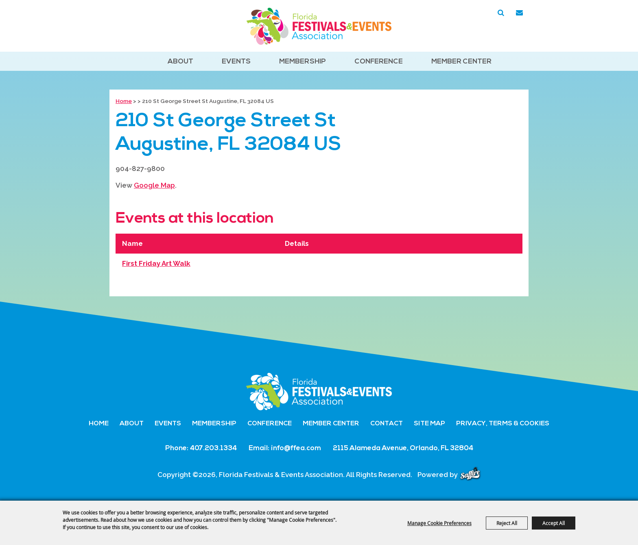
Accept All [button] (553, 523)
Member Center (461, 61)
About (180, 61)
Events (236, 61)
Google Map (154, 185)
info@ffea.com (296, 448)
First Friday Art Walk (156, 263)
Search (501, 13)
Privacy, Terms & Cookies (502, 423)
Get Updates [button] (519, 13)
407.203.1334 (213, 448)
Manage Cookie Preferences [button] (439, 523)
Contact (386, 423)
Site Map (429, 423)
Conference (378, 61)
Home (124, 101)
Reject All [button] (506, 523)
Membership (302, 61)
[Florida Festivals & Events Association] (319, 26)
